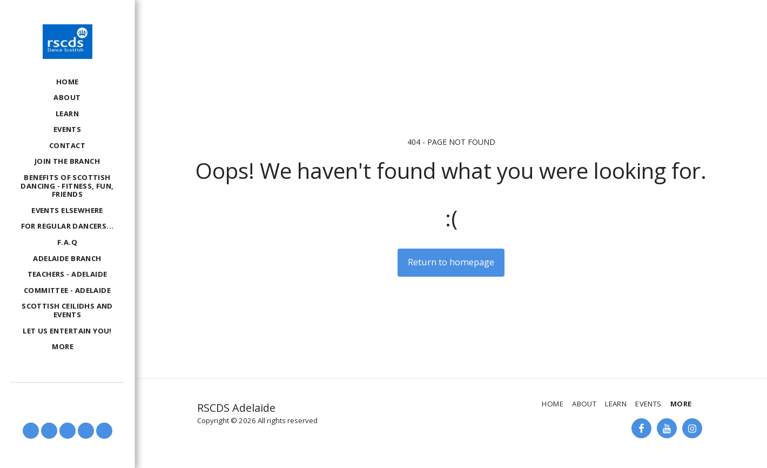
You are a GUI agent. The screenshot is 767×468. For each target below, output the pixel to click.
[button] (31, 431)
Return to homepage (451, 262)
